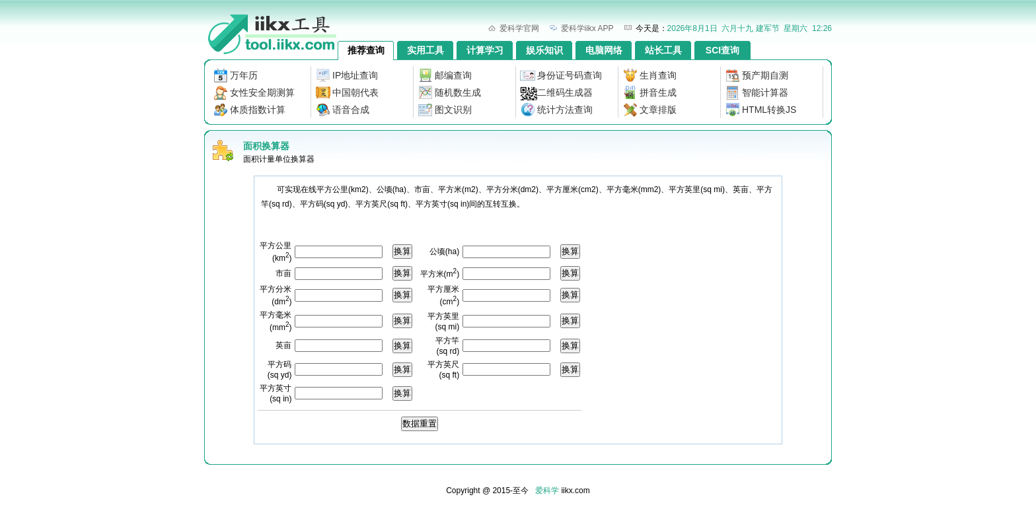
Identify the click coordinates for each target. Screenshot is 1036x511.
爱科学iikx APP (587, 28)
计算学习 (484, 50)
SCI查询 (722, 50)
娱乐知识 (544, 50)
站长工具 (663, 50)
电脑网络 (603, 50)
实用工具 (425, 50)
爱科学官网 (519, 28)
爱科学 (547, 490)
